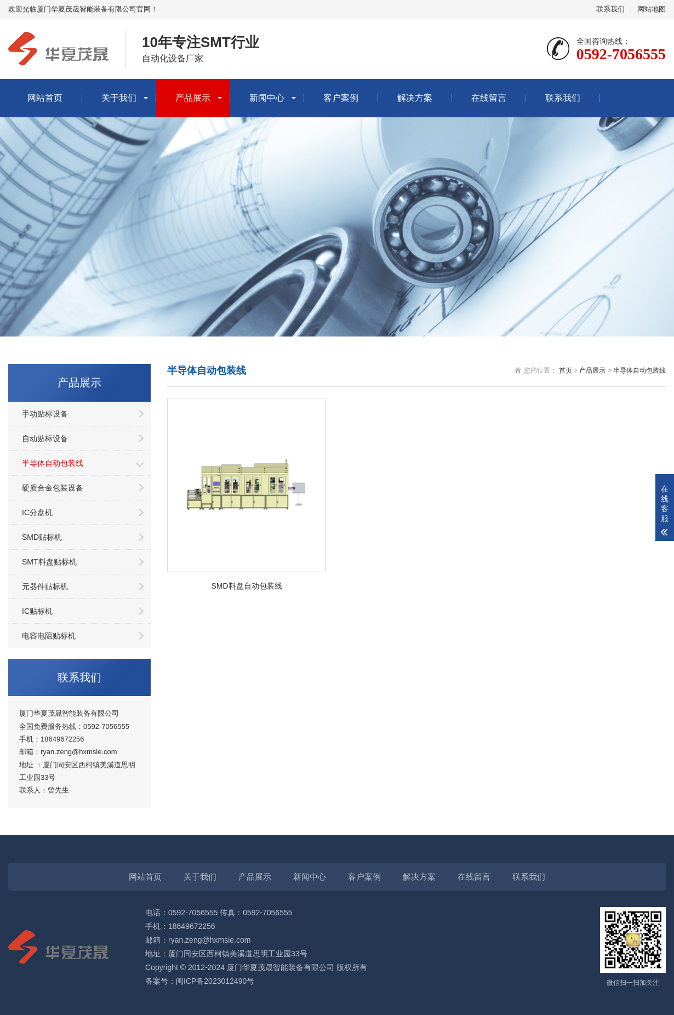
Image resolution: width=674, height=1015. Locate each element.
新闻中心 (266, 97)
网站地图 (651, 9)
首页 (565, 370)
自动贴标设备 (45, 438)
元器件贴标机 (45, 586)
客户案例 (340, 97)
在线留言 (488, 97)
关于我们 (118, 97)
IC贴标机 (37, 611)
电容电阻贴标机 (49, 635)
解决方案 (414, 97)
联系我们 (610, 9)
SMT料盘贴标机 (49, 561)
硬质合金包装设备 (52, 487)
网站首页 (44, 97)
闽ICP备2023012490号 (215, 981)
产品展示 (192, 97)
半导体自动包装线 (52, 463)
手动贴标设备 (45, 413)
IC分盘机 (37, 512)
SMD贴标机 (42, 537)
